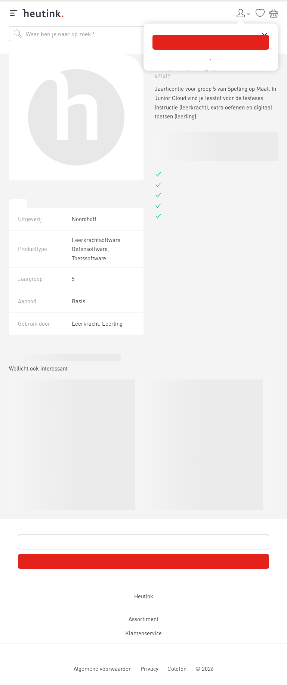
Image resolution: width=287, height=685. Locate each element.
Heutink (143, 596)
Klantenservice (143, 633)
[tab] (18, 203)
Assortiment (143, 619)
